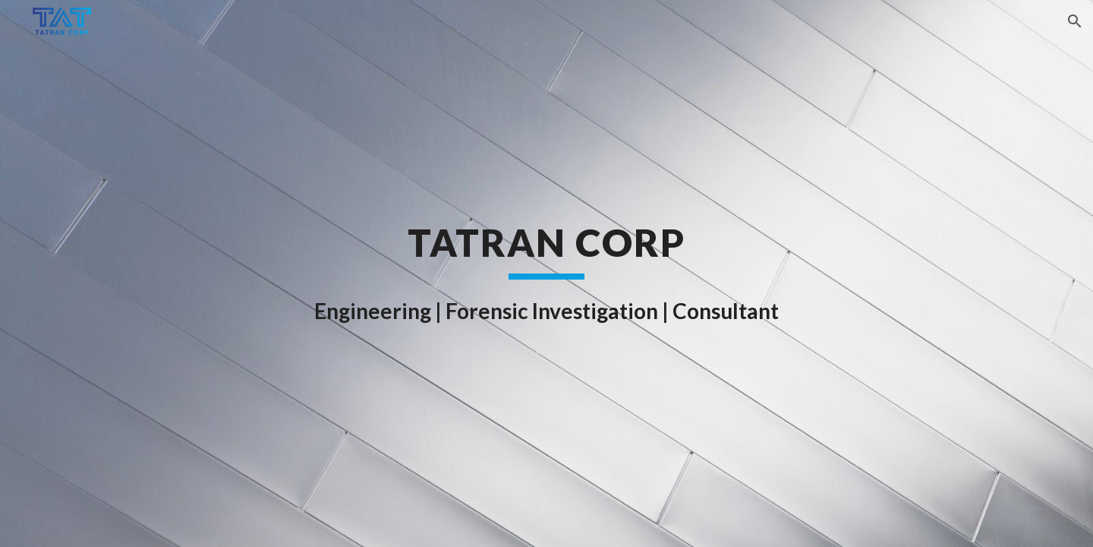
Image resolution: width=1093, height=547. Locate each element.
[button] (1075, 21)
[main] (546, 273)
